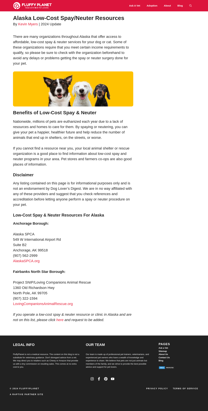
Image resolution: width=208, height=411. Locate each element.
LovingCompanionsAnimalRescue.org (43, 304)
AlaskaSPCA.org (26, 261)
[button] (190, 6)
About (167, 5)
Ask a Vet (134, 5)
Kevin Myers (28, 24)
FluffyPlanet (29, 388)
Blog (180, 5)
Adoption (152, 5)
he (58, 320)
